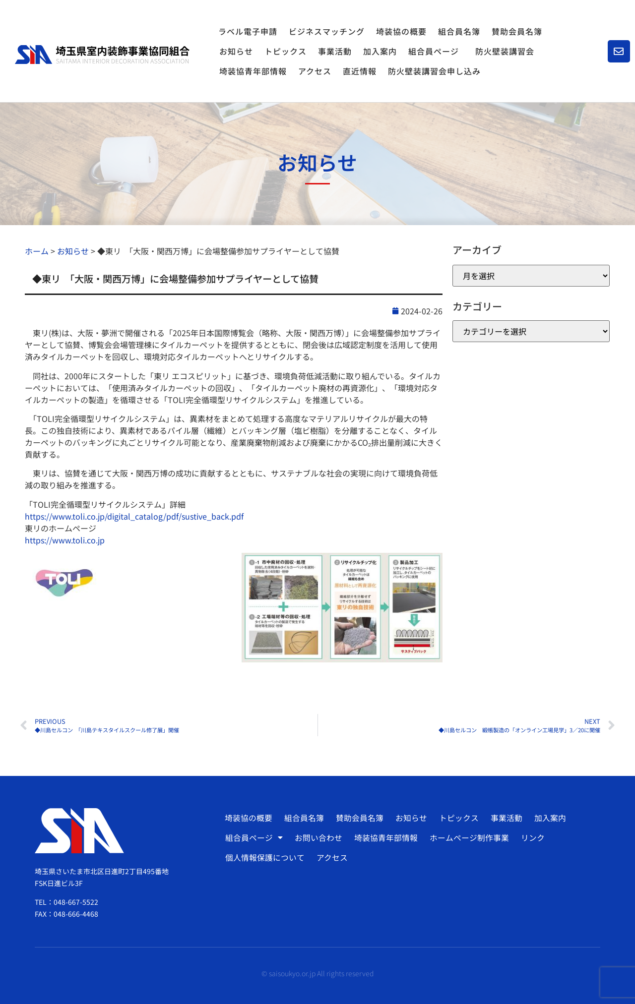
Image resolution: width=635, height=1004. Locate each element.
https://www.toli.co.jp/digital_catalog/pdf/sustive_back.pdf (134, 516)
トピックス (285, 51)
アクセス (314, 71)
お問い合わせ (318, 838)
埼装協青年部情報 (253, 71)
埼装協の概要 (401, 31)
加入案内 (380, 51)
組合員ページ (436, 51)
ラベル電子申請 (247, 31)
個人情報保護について (265, 858)
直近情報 (360, 71)
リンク (531, 838)
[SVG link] (102, 54)
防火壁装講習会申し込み (434, 71)
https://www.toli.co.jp (65, 540)
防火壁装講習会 (504, 51)
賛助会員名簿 (517, 31)
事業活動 (335, 51)
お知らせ (236, 51)
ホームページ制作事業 (468, 838)
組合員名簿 (459, 31)
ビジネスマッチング (327, 31)
